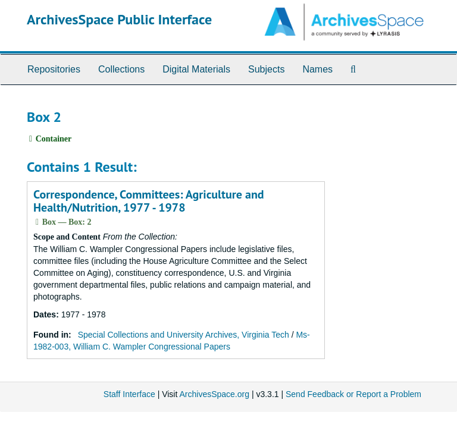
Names (317, 69)
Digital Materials (196, 69)
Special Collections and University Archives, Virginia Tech (183, 334)
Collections (121, 69)
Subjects (266, 69)
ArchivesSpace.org (214, 394)
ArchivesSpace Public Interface (119, 19)
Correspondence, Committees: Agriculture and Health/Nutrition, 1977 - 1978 (148, 201)
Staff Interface (129, 394)
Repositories (53, 69)
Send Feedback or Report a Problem (353, 394)
